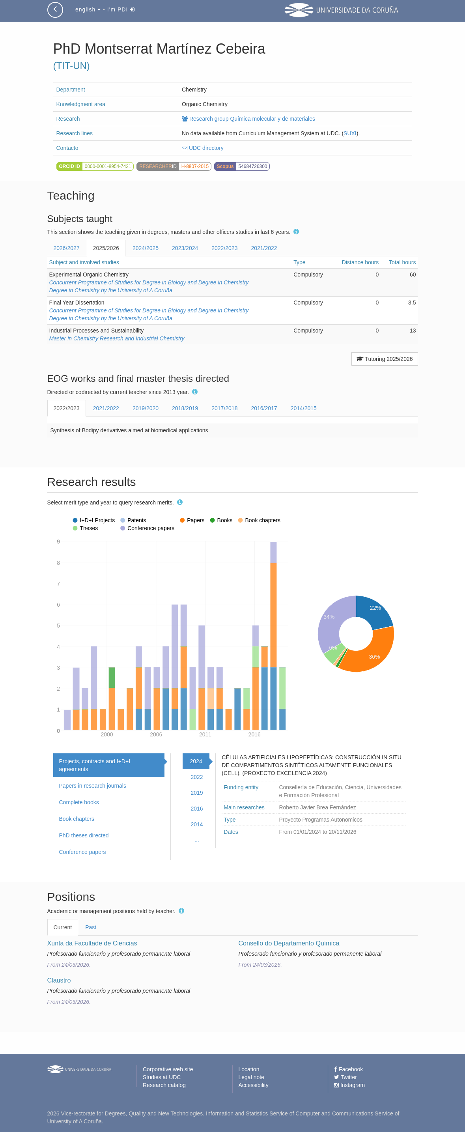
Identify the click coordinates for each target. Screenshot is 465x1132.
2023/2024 (185, 248)
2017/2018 (224, 408)
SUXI (350, 133)
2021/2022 (264, 248)
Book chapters (77, 819)
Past (90, 927)
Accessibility (254, 1085)
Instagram (349, 1085)
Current (63, 927)
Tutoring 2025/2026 (385, 359)
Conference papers (82, 852)
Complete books (79, 802)
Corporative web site (168, 1069)
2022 (196, 777)
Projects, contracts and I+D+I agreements (95, 765)
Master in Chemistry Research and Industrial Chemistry (117, 338)
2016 (196, 808)
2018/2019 (185, 408)
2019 (196, 793)
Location (249, 1069)
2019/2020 (146, 408)
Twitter (345, 1077)
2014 (196, 824)
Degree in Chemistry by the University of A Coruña (111, 290)
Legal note (251, 1077)
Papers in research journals (92, 786)
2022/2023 (224, 248)
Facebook (348, 1069)
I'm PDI (121, 9)
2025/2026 (106, 248)
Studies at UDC (162, 1077)
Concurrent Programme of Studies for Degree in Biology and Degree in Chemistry (149, 282)
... (196, 840)
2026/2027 (67, 248)
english (88, 9)
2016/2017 (264, 408)
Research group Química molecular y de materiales (248, 119)
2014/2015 (304, 408)
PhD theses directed (84, 835)
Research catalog (164, 1085)
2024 (196, 761)
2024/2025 (146, 248)
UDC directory (203, 148)
